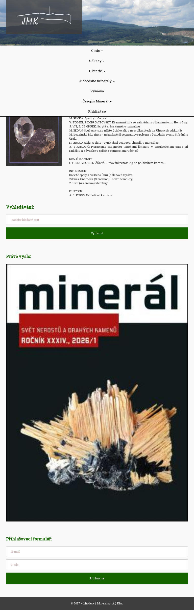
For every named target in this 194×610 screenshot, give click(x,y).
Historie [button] (97, 71)
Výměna (97, 91)
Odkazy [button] (97, 60)
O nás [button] (97, 50)
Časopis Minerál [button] (97, 101)
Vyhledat (97, 233)
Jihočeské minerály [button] (97, 81)
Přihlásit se (97, 111)
